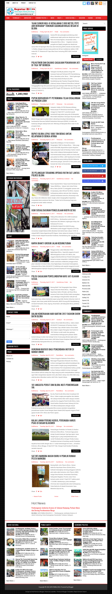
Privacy (23, 3)
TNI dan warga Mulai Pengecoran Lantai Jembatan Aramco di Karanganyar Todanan (98, 106)
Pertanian (59, 104)
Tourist (84, 303)
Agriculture (29, 17)
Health (60, 17)
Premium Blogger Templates (65, 591)
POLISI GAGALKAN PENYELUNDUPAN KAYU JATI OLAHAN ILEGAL (55, 277)
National (84, 286)
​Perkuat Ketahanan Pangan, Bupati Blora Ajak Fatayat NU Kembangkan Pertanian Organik (98, 348)
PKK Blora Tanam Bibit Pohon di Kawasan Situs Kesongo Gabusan (98, 360)
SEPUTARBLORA (55, 587)
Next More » (10, 173)
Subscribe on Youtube (94, 176)
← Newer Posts (37, 496)
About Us (15, 3)
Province (84, 288)
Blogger (70, 587)
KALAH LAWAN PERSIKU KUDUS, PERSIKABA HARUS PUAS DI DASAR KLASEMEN (53, 421)
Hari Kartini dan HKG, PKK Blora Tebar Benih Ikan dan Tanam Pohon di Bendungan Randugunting (98, 374)
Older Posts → (75, 496)
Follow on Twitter (94, 166)
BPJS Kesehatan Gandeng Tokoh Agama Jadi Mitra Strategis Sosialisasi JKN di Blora (22, 147)
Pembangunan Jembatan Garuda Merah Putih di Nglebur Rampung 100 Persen (98, 210)
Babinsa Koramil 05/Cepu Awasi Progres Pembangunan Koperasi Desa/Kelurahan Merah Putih (93, 561)
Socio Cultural (71, 17)
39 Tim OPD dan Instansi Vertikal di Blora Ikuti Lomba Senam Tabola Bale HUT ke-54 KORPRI (21, 270)
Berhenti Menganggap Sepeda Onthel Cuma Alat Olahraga (22, 256)
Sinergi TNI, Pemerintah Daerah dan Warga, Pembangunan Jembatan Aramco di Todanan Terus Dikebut (26, 561)
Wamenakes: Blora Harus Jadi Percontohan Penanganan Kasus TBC (22, 133)
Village (84, 306)
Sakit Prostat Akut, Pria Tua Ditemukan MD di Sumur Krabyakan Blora (59, 571)
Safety (84, 297)
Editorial (98, 18)
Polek (56, 32)
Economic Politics (42, 17)
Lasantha (53, 591)
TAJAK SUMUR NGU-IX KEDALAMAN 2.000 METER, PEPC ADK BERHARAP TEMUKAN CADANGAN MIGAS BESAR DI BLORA (55, 26)
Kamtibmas (58, 68)
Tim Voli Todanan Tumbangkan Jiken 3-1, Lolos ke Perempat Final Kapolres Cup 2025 (22, 284)
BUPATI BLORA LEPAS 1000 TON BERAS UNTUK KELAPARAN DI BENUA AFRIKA (51, 134)
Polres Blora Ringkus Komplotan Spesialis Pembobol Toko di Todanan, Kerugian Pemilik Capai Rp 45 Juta (60, 550)
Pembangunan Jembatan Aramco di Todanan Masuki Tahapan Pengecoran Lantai (26, 550)
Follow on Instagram (94, 181)
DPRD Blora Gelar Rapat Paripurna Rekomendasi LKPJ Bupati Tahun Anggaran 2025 (93, 540)
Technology (17, 17)
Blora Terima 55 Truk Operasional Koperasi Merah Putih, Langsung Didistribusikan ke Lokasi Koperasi (98, 68)
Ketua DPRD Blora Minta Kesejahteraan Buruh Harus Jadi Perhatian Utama (92, 530)
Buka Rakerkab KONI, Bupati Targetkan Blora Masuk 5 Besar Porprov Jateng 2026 (22, 243)
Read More (76, 56)
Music (52, 18)
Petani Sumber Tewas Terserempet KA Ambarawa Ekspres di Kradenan (60, 529)
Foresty (84, 277)
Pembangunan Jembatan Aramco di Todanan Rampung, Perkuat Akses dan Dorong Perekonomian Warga (55, 509)
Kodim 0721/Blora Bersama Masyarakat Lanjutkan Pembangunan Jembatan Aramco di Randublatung (97, 196)
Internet (84, 280)
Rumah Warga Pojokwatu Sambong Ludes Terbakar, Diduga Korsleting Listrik (59, 561)
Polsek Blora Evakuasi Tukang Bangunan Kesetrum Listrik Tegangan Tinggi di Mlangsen (60, 540)
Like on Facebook (94, 171)
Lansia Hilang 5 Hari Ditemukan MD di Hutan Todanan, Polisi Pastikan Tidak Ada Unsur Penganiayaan (22, 162)
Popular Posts (88, 59)
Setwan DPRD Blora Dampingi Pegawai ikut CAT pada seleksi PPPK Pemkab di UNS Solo (98, 254)
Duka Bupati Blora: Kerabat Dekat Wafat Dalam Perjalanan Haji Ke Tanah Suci (21, 106)
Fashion (90, 18)
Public (84, 291)
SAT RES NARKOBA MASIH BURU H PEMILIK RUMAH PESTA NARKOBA (53, 457)
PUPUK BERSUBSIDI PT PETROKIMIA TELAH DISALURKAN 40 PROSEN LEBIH (55, 99)
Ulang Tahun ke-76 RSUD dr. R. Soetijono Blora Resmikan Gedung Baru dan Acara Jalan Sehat (22, 120)
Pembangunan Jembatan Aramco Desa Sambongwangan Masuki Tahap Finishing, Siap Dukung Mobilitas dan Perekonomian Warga (26, 531)
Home (7, 3)
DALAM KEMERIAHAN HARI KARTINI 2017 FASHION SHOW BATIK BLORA (55, 314)
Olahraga (59, 426)
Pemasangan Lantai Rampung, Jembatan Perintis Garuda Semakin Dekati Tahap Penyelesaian (98, 334)
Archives (99, 59)
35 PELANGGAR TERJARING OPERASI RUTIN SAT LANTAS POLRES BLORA (55, 174)
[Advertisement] (18, 54)
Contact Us (32, 3)
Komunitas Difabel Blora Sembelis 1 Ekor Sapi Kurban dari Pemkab (26, 539)
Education (82, 18)
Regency (85, 294)
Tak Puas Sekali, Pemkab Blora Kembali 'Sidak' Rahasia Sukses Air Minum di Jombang (97, 86)
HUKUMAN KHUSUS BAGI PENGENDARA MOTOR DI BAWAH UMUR (52, 350)
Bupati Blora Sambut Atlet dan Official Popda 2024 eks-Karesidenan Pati (22, 297)
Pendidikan (59, 355)
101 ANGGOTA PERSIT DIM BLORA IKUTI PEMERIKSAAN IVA (54, 386)
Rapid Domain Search (80, 591)
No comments (64, 32)
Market (84, 283)
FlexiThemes (35, 591)
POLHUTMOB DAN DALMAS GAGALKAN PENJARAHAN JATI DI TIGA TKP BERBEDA (55, 63)
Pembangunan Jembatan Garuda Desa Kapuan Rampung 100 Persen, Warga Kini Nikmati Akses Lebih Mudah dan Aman (98, 319)
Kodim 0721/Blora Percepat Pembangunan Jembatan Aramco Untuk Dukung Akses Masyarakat (25, 571)
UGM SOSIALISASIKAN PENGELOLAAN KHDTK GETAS (53, 210)
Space (84, 300)
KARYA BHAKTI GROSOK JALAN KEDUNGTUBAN (51, 243)
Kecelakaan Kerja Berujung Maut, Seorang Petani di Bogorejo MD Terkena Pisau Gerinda (98, 225)
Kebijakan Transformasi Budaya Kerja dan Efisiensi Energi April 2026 (94, 570)
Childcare (85, 274)
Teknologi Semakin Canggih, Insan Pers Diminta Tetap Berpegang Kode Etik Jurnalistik (97, 240)
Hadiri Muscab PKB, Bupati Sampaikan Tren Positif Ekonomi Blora (94, 550)
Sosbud (64, 68)
